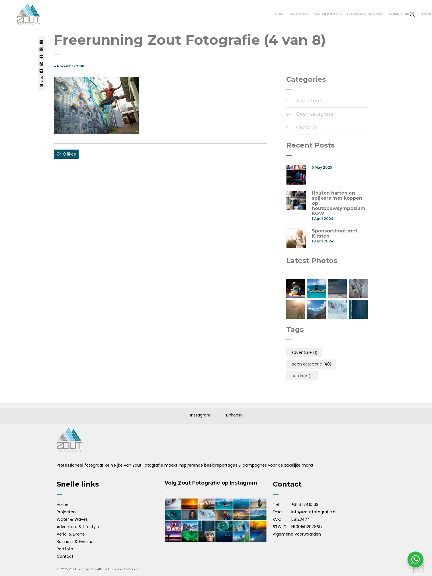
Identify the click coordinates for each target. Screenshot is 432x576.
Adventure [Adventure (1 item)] (304, 352)
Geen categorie (314, 114)
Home (63, 504)
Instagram (200, 415)
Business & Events (74, 541)
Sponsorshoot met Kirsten (334, 233)
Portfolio (65, 549)
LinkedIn (234, 415)
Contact (65, 556)
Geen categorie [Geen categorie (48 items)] (311, 364)
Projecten (66, 512)
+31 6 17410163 (304, 504)
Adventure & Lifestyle (78, 527)
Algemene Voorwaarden (297, 534)
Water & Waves (72, 519)
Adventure (308, 100)
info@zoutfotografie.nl (313, 512)
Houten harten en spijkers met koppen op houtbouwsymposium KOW (338, 203)
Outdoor (306, 127)
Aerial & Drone (71, 534)
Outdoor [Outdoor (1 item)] (302, 375)
